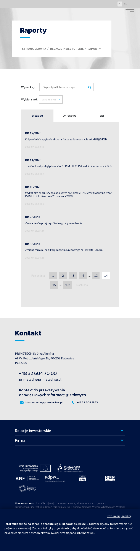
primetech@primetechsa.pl (40, 379)
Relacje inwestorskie (67, 49)
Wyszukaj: (28, 87)
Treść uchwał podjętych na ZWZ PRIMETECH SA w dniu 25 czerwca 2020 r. (69, 166)
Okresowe (69, 115)
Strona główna (34, 49)
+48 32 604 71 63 (84, 402)
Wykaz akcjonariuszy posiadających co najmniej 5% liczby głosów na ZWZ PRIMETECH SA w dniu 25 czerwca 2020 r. (68, 194)
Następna (82, 285)
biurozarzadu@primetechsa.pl (41, 402)
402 (67, 285)
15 (54, 285)
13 (96, 275)
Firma (20, 440)
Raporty (94, 49)
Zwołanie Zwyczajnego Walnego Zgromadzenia (53, 223)
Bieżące (37, 115)
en (125, 4)
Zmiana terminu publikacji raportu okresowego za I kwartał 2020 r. (64, 250)
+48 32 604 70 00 (38, 373)
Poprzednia (38, 275)
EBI (102, 115)
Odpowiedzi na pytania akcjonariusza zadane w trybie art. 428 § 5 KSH (66, 139)
